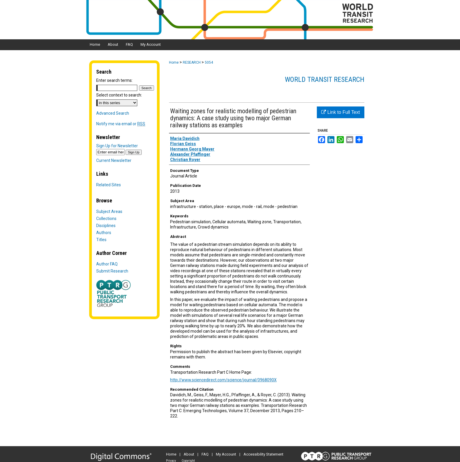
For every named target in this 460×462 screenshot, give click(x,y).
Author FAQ (107, 264)
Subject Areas (109, 211)
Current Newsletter (113, 160)
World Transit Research (324, 79)
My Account (226, 454)
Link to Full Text (340, 112)
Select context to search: (119, 95)
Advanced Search (112, 113)
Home (174, 62)
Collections (106, 218)
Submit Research (112, 271)
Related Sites (108, 184)
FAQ (205, 454)
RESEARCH (192, 62)
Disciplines (106, 225)
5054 (209, 62)
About (189, 454)
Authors (103, 232)
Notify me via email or (120, 123)
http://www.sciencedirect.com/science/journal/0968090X (223, 380)
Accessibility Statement (263, 454)
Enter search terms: (114, 80)
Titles (101, 239)
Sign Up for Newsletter (117, 145)
